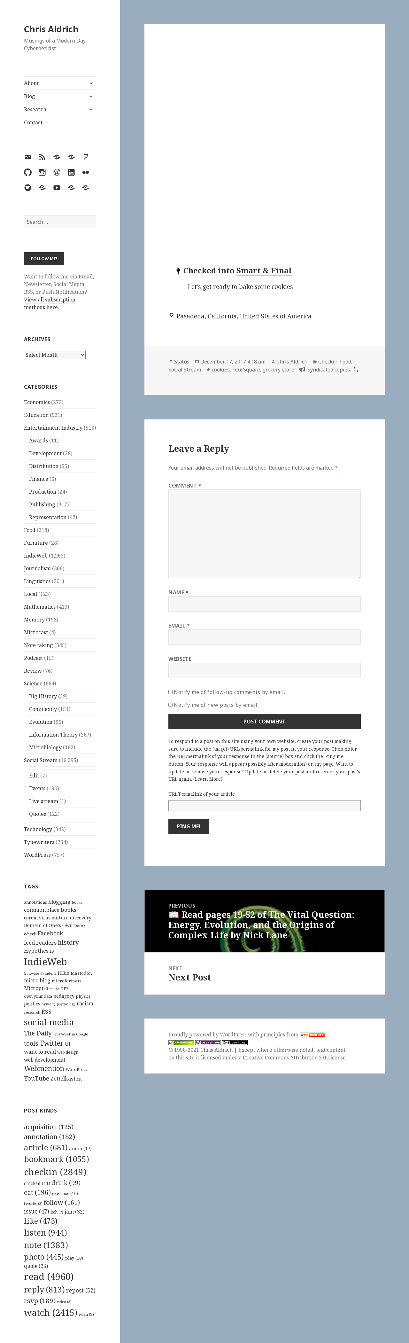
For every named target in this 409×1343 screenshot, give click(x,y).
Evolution (40, 721)
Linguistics (37, 581)
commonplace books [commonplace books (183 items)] (50, 909)
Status (181, 361)
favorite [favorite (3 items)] (33, 1203)
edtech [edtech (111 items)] (30, 934)
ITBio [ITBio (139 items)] (63, 973)
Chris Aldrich (51, 29)
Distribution (43, 466)
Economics (37, 402)
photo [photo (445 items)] (44, 1257)
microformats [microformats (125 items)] (66, 981)
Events (37, 788)
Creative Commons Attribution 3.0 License (294, 1057)
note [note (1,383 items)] (46, 1245)
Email (179, 625)
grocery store (278, 369)
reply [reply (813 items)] (44, 1289)
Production (42, 491)
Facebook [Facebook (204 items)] (50, 933)
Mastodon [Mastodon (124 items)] (81, 973)
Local (30, 593)
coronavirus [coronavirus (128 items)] (37, 918)
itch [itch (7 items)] (56, 1212)
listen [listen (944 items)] (45, 1232)
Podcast (33, 657)
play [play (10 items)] (74, 1258)
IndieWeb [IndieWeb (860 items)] (45, 961)
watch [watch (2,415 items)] (50, 1312)
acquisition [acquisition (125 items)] (48, 1126)
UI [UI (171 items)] (68, 1043)
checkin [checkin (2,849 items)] (55, 1172)
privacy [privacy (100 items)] (49, 1004)
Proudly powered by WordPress (208, 1034)
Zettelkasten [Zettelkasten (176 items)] (66, 1078)
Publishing (42, 504)
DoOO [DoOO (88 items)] (79, 926)
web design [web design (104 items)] (67, 1052)
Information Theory (53, 734)
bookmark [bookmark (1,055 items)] (56, 1158)
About (31, 83)
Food (29, 530)
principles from (292, 1034)
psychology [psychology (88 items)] (66, 1004)
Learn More (208, 779)
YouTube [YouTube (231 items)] (36, 1078)
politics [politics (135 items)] (32, 1004)
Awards (38, 440)
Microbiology (45, 747)
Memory (34, 619)
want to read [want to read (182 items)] (40, 1051)
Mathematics (40, 606)
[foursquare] (355, 369)
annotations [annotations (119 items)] (35, 902)
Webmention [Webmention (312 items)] (44, 1068)
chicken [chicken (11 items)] (37, 1183)
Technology (38, 829)
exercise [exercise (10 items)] (65, 1193)
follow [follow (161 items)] (62, 1202)
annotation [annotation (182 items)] (49, 1136)
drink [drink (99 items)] (66, 1183)
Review (33, 670)
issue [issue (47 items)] (36, 1211)
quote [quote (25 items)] (36, 1265)
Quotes (37, 813)
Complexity (43, 709)
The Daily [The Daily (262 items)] (38, 1033)
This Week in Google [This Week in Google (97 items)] (70, 1034)
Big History (43, 696)
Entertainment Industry (53, 427)
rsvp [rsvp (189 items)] (40, 1300)
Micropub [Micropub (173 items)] (36, 988)
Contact (33, 122)
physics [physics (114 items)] (83, 996)
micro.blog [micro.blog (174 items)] (37, 980)
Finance (38, 478)
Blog (29, 96)
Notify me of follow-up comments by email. (229, 692)
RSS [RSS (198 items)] (46, 1011)
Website (179, 658)
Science (33, 683)
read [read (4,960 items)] (49, 1276)
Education (36, 414)
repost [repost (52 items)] (81, 1290)
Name (178, 592)
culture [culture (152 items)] (60, 917)
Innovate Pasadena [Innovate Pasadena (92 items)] (40, 973)
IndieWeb (36, 555)
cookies (221, 369)
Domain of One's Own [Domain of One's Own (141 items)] (48, 925)
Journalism (37, 568)
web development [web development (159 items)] (45, 1060)
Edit (34, 775)
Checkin (327, 361)
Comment (185, 485)
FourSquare (246, 369)
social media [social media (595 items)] (49, 1022)
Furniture (36, 542)
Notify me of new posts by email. (216, 704)
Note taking (38, 645)
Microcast (36, 632)
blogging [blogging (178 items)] (59, 901)
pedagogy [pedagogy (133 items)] (63, 996)
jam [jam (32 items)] (74, 1211)
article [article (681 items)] (46, 1147)
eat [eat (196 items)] (37, 1192)
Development (45, 453)
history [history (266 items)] (68, 942)
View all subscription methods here (49, 303)
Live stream (43, 801)
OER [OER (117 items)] (64, 988)
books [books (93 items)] (77, 902)
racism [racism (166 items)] (85, 1003)
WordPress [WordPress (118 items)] (76, 1069)
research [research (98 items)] (32, 1012)
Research (35, 109)
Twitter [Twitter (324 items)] (52, 1043)
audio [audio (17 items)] (80, 1148)
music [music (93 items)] (54, 988)
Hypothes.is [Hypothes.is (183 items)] (39, 950)
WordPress (37, 854)
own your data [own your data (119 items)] (38, 996)
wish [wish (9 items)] (86, 1314)
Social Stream (41, 760)
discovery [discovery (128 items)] (80, 918)
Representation (47, 517)
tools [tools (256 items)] (31, 1043)
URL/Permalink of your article (201, 794)
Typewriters (39, 842)
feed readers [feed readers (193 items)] (40, 942)
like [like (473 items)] (41, 1221)
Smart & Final (264, 270)
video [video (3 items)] (64, 1302)
